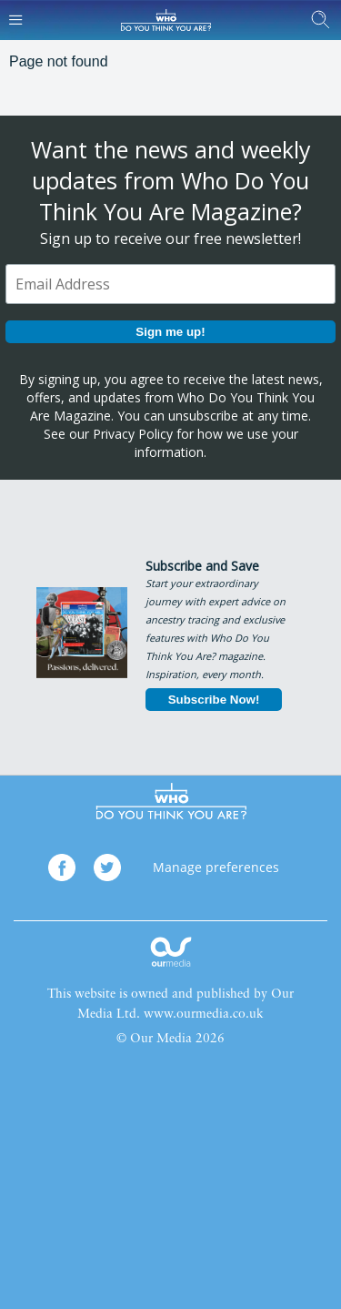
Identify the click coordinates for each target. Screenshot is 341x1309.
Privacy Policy (133, 433)
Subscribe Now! (214, 699)
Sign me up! (170, 332)
